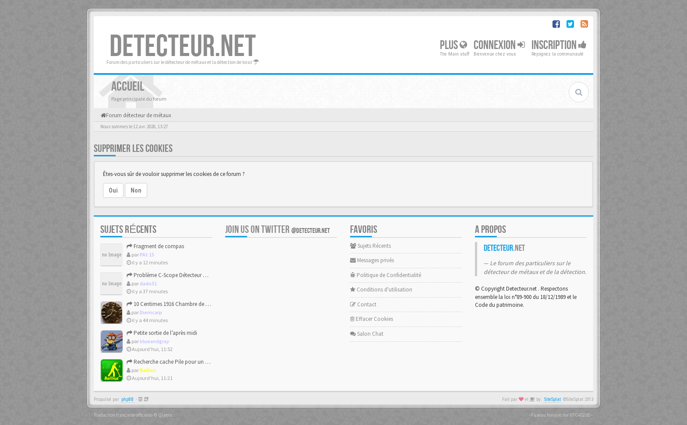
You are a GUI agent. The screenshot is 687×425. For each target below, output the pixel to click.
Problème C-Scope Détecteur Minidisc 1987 (180, 275)
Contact (363, 304)
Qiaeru (165, 415)
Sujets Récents (370, 245)
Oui (113, 190)
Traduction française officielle (123, 415)
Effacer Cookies (371, 319)
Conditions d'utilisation (381, 289)
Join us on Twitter (277, 229)
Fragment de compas (155, 246)
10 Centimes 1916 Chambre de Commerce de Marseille (193, 304)
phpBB (127, 399)
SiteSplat (552, 399)
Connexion (499, 45)
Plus (453, 45)
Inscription (559, 45)
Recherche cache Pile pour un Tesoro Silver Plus (186, 361)
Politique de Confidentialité (385, 275)
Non (136, 190)
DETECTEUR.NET (183, 46)
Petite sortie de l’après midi (162, 333)
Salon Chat (366, 333)
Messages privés (372, 260)
